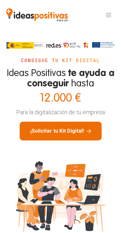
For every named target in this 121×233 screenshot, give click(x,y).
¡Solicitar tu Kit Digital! (60, 131)
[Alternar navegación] (108, 14)
